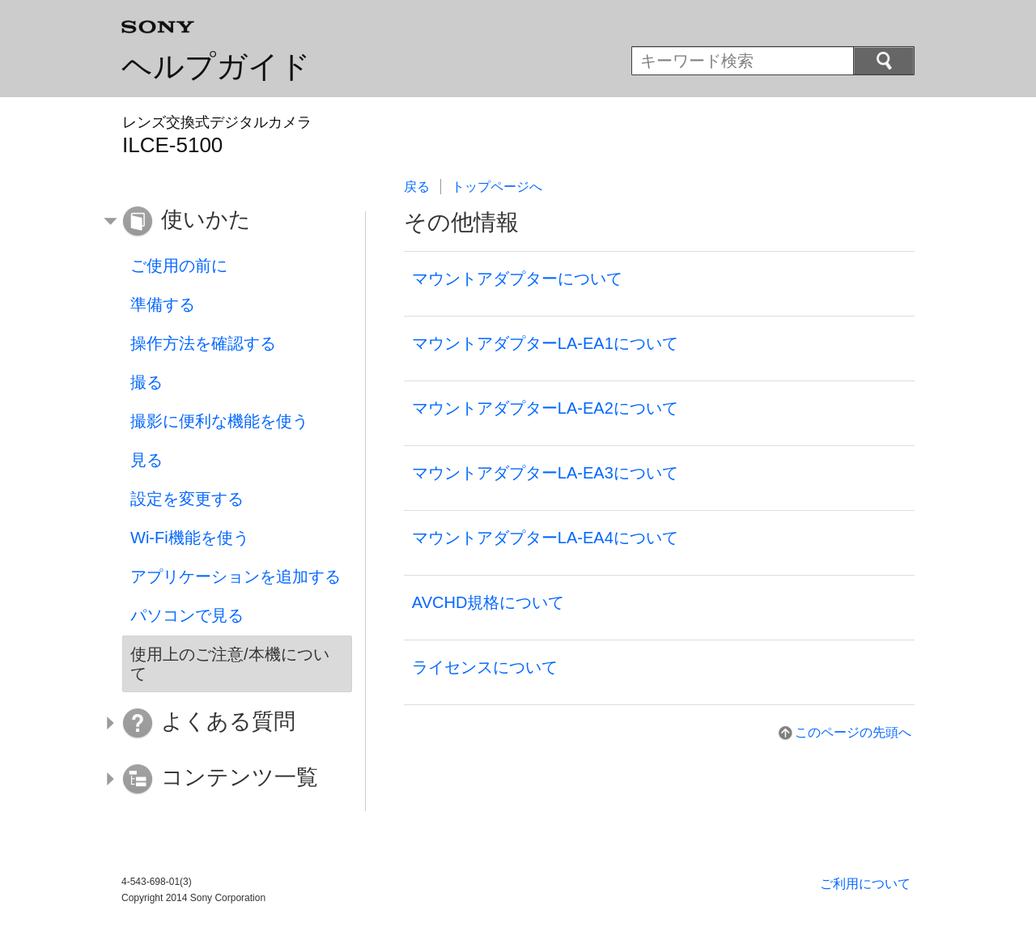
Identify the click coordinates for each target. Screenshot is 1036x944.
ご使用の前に (178, 265)
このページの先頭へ (853, 732)
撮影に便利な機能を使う (219, 421)
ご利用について (865, 884)
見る (146, 460)
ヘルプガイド (216, 66)
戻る (417, 186)
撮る (146, 382)
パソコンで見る (187, 615)
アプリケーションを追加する (235, 576)
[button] (225, 221)
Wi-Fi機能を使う (189, 537)
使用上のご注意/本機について (229, 663)
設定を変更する (187, 499)
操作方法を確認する (203, 343)
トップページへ (497, 186)
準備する (162, 304)
